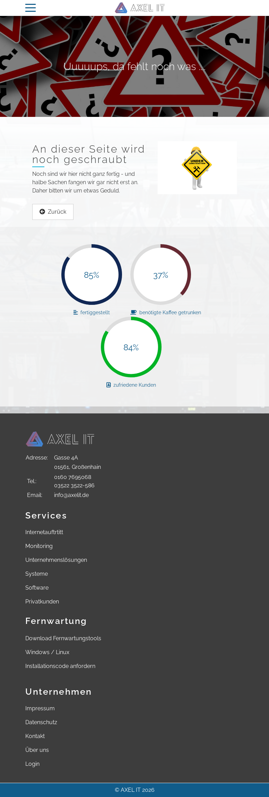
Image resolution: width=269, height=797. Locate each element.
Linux (62, 652)
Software (37, 587)
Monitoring (39, 546)
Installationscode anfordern (60, 666)
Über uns (37, 750)
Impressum (40, 708)
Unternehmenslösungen (56, 560)
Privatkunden (42, 601)
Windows (37, 652)
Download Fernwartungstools (63, 638)
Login (32, 764)
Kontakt (35, 736)
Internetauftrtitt (44, 532)
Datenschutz (41, 722)
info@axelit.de (71, 495)
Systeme (36, 574)
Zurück (53, 211)
